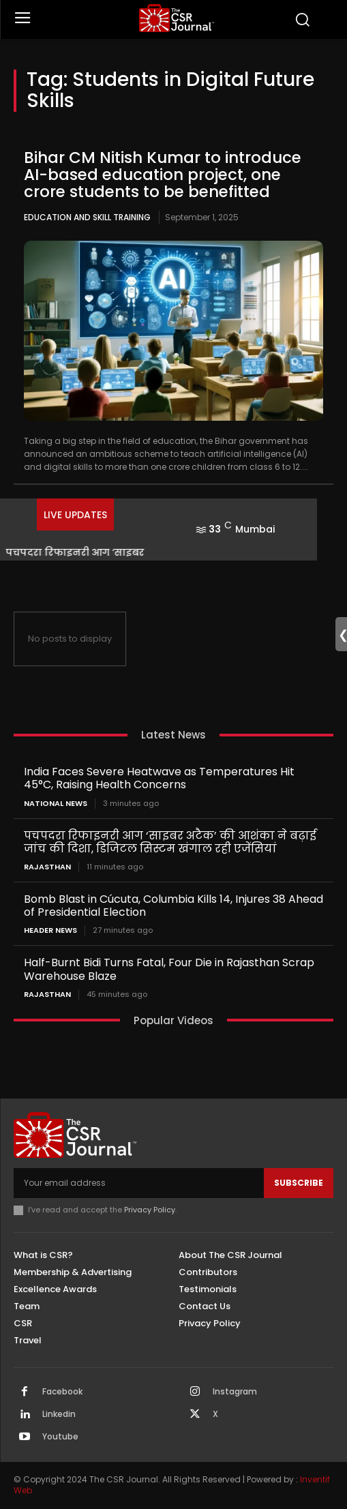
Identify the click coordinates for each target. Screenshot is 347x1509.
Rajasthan (47, 867)
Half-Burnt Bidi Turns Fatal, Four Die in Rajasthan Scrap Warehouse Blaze (169, 969)
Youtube (60, 1436)
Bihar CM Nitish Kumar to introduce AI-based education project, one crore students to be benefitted (162, 175)
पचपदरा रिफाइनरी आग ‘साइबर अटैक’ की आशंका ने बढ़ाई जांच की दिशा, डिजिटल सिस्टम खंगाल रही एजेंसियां (170, 842)
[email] (139, 1183)
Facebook (62, 1391)
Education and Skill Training (87, 217)
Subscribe (298, 1183)
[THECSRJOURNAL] (176, 18)
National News (55, 803)
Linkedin (59, 1414)
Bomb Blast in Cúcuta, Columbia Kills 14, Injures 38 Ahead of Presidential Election (173, 905)
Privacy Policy (149, 1209)
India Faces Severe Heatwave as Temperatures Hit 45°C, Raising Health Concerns (159, 778)
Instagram (235, 1391)
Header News (50, 930)
